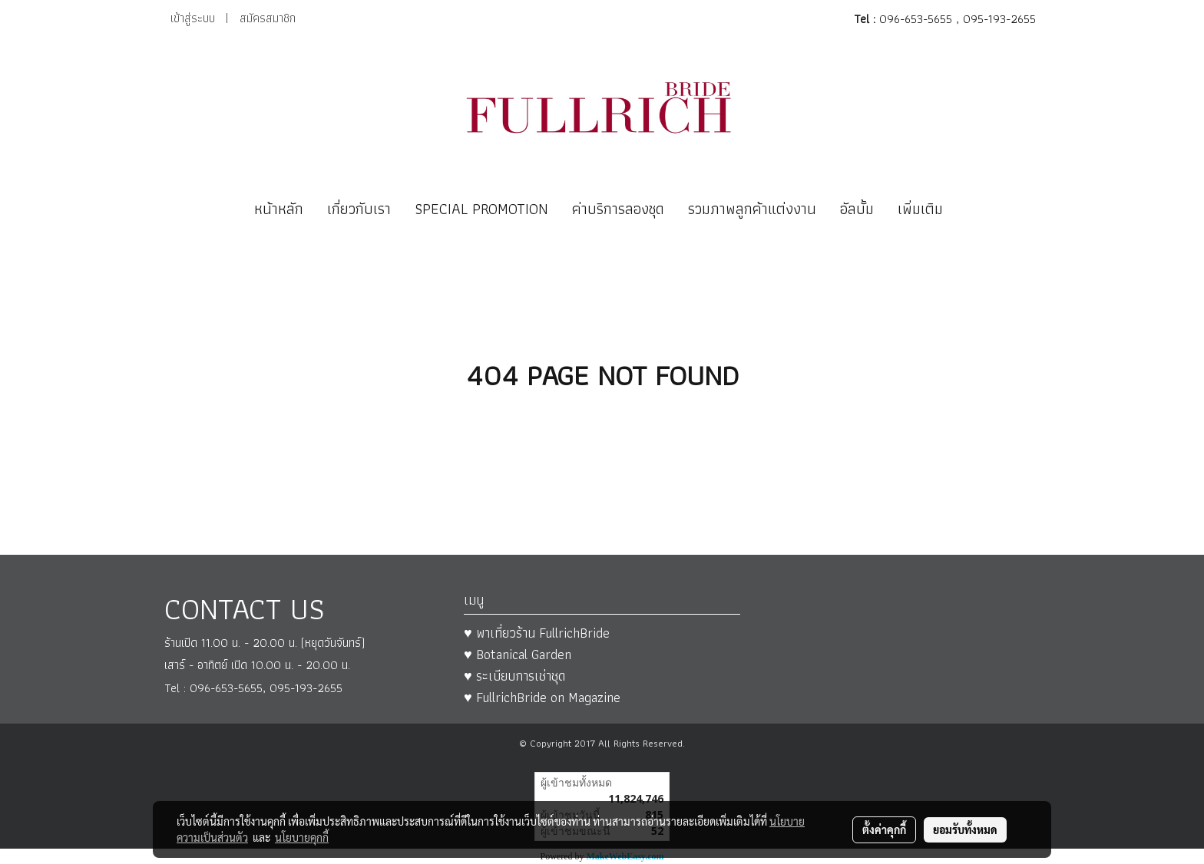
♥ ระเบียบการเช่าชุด (514, 675)
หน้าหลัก (278, 208)
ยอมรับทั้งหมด (965, 829)
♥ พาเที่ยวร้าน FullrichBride (537, 633)
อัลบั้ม (857, 208)
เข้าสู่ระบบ (192, 18)
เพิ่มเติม (920, 208)
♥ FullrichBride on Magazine (542, 697)
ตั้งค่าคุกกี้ (884, 829)
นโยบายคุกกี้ (302, 837)
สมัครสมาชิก (268, 18)
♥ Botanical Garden (517, 654)
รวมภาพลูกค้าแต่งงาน (752, 208)
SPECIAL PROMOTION (481, 208)
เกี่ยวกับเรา (359, 208)
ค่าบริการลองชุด (618, 208)
